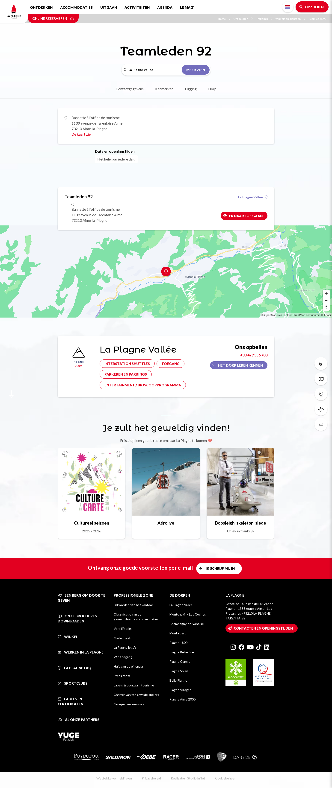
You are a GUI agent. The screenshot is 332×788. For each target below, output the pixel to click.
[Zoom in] (326, 293)
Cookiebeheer (225, 778)
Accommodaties (76, 7)
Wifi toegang (123, 657)
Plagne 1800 (178, 643)
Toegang (170, 364)
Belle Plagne (178, 680)
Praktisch (264, 18)
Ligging (191, 89)
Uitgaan (108, 7)
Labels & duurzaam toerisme (134, 685)
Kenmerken (164, 89)
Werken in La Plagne (81, 652)
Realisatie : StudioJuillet (188, 778)
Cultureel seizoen (91, 522)
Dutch (287, 7)
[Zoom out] (326, 300)
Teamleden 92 (317, 18)
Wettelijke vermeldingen (114, 778)
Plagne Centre (179, 661)
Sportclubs (72, 683)
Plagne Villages (180, 690)
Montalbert (177, 633)
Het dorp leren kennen (240, 365)
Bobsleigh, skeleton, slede (240, 522)
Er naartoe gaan (246, 216)
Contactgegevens (130, 89)
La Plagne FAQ (74, 668)
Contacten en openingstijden (263, 628)
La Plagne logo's (125, 647)
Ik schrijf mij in (220, 568)
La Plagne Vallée (252, 197)
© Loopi (326, 315)
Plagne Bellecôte (181, 652)
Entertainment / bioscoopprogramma (142, 385)
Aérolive (165, 522)
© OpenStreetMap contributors (301, 315)
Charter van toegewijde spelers (136, 695)
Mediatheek (122, 638)
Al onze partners (78, 720)
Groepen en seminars (129, 704)
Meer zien (195, 70)
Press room (122, 676)
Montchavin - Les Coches (187, 614)
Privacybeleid (151, 778)
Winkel (68, 637)
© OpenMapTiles (271, 315)
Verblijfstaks (123, 628)
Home (224, 18)
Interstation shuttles (127, 364)
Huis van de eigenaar (128, 666)
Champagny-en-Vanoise (186, 624)
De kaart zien (81, 134)
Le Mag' (187, 7)
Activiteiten (137, 7)
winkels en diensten (290, 18)
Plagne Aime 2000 (182, 699)
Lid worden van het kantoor (133, 605)
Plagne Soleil (178, 671)
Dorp (212, 89)
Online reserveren (53, 18)
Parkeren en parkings (125, 374)
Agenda (164, 7)
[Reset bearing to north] (326, 307)
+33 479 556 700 (253, 355)
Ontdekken (41, 7)
